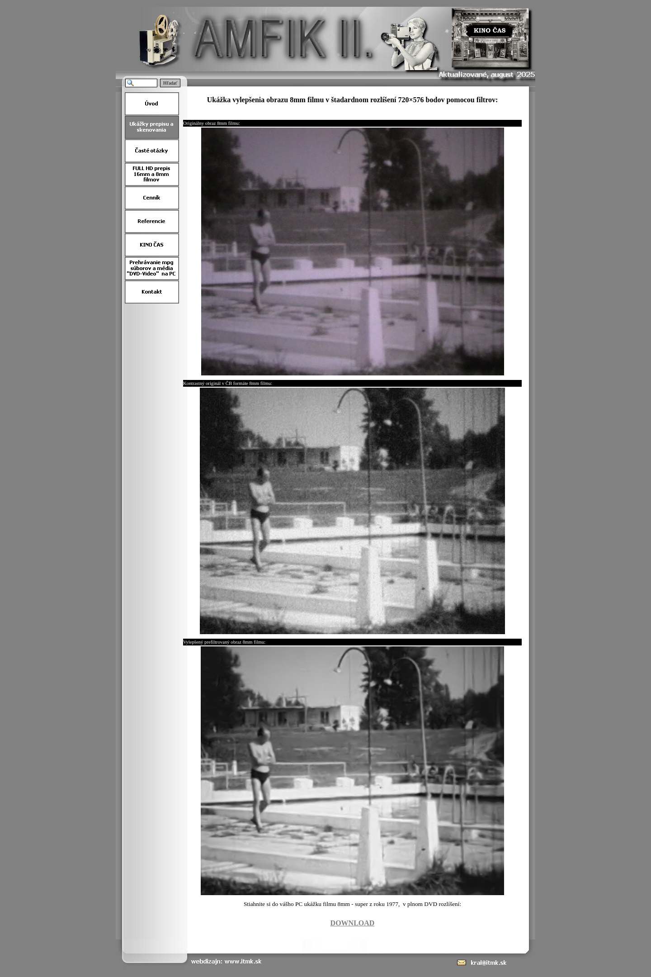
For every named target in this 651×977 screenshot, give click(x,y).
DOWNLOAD (352, 923)
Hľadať (170, 83)
